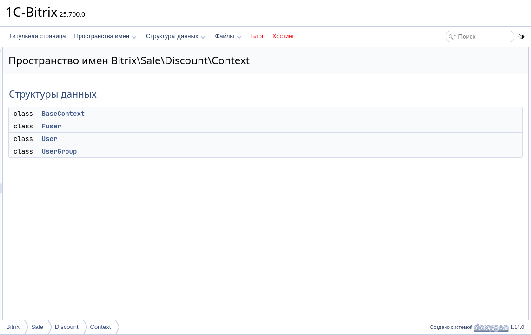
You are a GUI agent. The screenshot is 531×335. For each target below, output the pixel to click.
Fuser (168, 126)
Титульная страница (37, 36)
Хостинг (283, 36)
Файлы (228, 36)
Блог (257, 36)
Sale (37, 326)
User (166, 138)
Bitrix (13, 326)
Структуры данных (176, 36)
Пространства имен (105, 36)
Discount (67, 326)
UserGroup (175, 151)
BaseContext (179, 113)
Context (100, 326)
